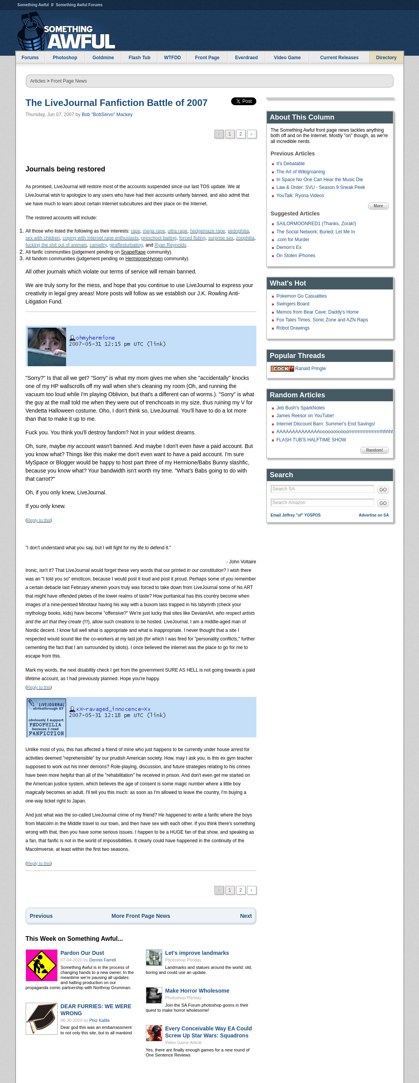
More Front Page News (141, 916)
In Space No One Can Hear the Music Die (320, 179)
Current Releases (339, 57)
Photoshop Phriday (183, 960)
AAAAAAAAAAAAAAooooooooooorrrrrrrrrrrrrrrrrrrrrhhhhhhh (338, 431)
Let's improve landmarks (197, 953)
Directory (386, 57)
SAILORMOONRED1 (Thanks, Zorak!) (316, 223)
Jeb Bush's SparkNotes (301, 408)
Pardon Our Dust (82, 953)
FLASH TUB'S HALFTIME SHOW (311, 440)
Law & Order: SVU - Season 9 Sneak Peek (321, 187)
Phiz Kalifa (99, 1020)
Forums (30, 57)
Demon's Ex (289, 247)
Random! (374, 450)
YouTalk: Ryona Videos (300, 195)
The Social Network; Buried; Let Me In (316, 232)
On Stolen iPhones (296, 255)
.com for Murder (293, 239)
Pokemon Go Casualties (302, 296)
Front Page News (69, 81)
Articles (38, 81)
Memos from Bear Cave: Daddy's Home (318, 312)
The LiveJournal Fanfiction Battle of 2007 (117, 102)
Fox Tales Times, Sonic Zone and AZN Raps (322, 320)
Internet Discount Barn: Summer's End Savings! (326, 424)
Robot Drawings (293, 328)
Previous (41, 916)
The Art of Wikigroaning (301, 172)
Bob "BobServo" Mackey (107, 114)
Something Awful (33, 5)
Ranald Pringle (310, 368)
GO (383, 489)
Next (246, 916)
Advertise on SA (374, 515)
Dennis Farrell (102, 960)
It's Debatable (291, 163)
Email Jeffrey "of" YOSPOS (296, 515)
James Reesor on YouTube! (305, 415)
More (378, 206)
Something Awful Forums (79, 5)
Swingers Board (293, 304)
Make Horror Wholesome (197, 991)
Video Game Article (183, 1042)
